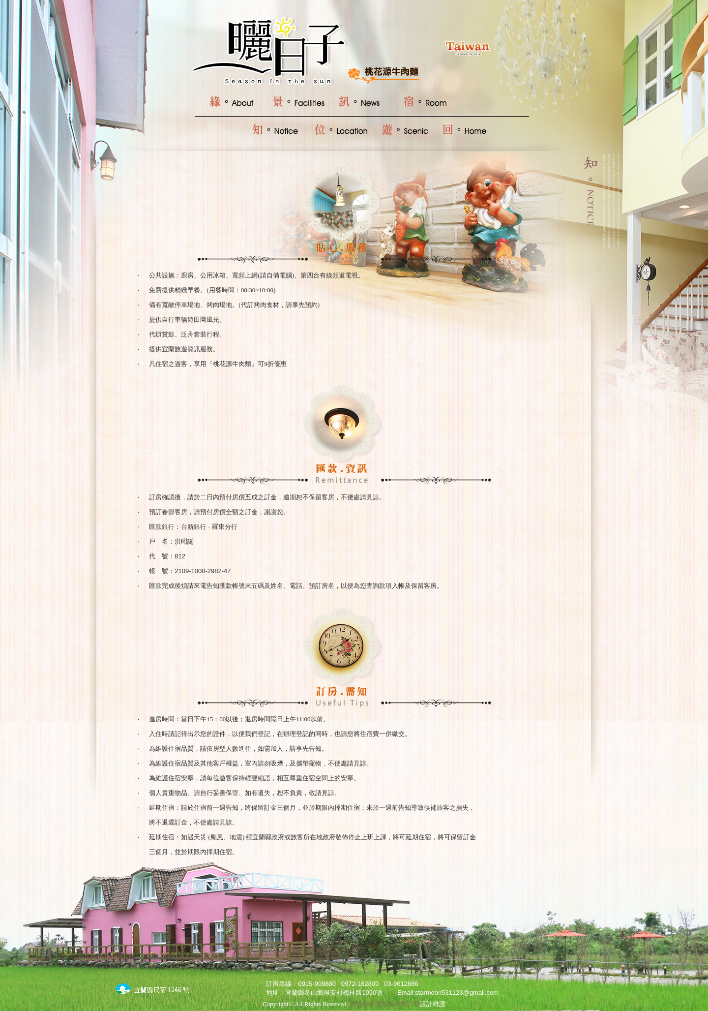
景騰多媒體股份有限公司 (385, 1004)
